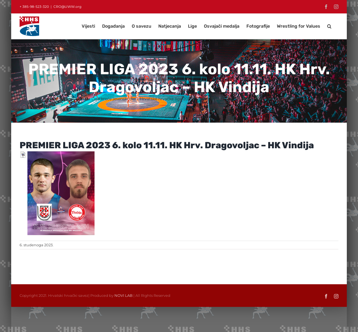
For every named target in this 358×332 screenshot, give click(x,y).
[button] (329, 26)
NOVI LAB (123, 295)
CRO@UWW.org (67, 6)
